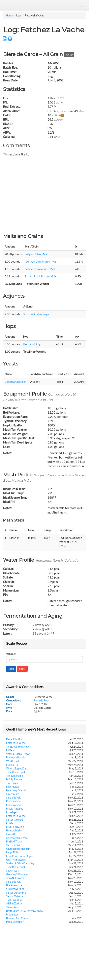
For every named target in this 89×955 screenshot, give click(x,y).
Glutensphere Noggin (18, 848)
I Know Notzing (14, 775)
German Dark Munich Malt (41, 261)
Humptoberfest (14, 830)
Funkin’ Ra (12, 764)
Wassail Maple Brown (18, 753)
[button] (5, 39)
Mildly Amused (14, 779)
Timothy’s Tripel (15, 772)
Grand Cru (12, 834)
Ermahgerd (12, 812)
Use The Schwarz (16, 859)
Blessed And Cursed (17, 918)
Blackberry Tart (15, 885)
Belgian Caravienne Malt (40, 269)
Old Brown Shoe (15, 888)
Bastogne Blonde (15, 757)
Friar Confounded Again (19, 856)
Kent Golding (31, 344)
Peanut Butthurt (15, 739)
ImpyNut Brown (15, 878)
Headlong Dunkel (16, 790)
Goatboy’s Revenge (17, 874)
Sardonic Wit (13, 797)
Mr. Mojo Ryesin (15, 826)
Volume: (11, 654)
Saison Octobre (14, 819)
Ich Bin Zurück (14, 903)
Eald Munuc (12, 786)
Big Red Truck (14, 841)
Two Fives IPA (14, 899)
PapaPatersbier (15, 921)
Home (9, 15)
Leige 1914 (12, 852)
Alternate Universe (17, 837)
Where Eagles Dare (17, 768)
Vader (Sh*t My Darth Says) (21, 863)
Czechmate (12, 794)
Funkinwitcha (13, 801)
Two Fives (12, 783)
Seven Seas (12, 870)
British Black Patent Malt (40, 276)
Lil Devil (10, 750)
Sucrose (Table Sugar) (37, 314)
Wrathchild (12, 761)
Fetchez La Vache (16, 742)
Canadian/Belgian (16, 381)
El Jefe (9, 823)
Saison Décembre (16, 892)
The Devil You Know (17, 746)
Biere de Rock (41, 700)
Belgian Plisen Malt (37, 254)
